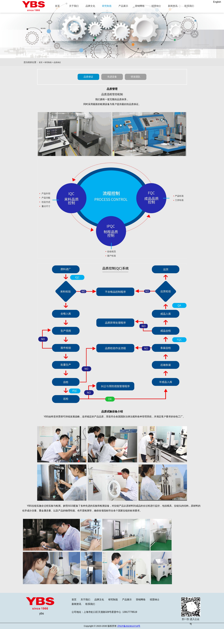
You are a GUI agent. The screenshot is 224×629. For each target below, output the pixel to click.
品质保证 (57, 62)
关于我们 (85, 599)
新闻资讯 (76, 604)
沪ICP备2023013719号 (128, 626)
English (217, 2)
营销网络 (140, 599)
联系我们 (90, 604)
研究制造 (48, 62)
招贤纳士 (154, 599)
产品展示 (127, 599)
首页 (40, 62)
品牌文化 (99, 599)
